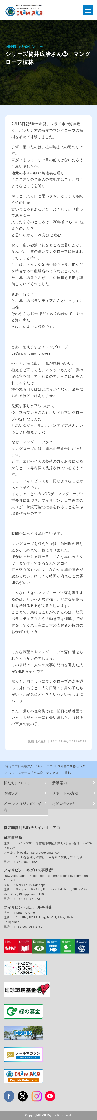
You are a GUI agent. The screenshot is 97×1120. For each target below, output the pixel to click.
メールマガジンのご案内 (22, 807)
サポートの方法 (65, 793)
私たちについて (17, 783)
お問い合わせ (63, 804)
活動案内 (59, 783)
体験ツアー (13, 793)
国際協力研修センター (24, 46)
